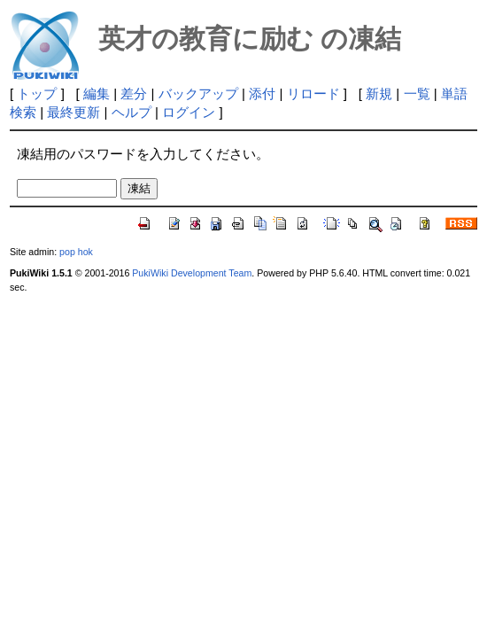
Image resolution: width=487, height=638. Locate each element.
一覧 (417, 93)
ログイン (188, 112)
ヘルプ (131, 112)
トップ (37, 93)
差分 (133, 93)
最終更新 (73, 112)
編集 (96, 93)
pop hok (76, 251)
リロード (313, 93)
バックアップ (198, 93)
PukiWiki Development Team (191, 273)
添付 (262, 93)
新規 (379, 93)
